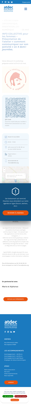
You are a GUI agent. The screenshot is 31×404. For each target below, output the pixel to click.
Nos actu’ (7, 371)
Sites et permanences (10, 373)
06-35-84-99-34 (13, 160)
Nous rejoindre (8, 375)
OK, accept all (8, 396)
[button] (16, 181)
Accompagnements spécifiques (13, 358)
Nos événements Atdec (11, 342)
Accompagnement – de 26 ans (13, 354)
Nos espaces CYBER (10, 344)
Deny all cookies (20, 396)
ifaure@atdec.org (13, 162)
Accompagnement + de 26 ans (13, 356)
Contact (11, 382)
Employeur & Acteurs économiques (15, 360)
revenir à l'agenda (16, 213)
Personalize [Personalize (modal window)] (14, 400)
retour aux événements (15, 299)
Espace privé (26, 2)
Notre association (9, 369)
